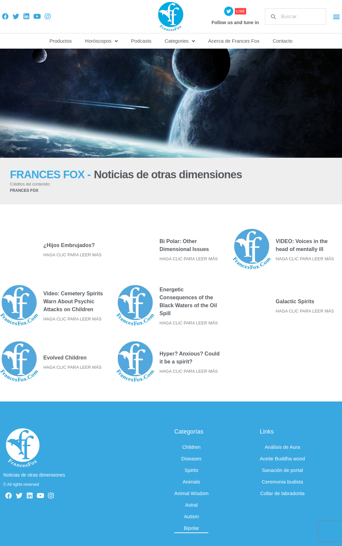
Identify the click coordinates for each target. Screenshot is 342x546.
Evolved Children (65, 357)
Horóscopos (101, 41)
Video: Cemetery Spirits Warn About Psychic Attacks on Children (73, 301)
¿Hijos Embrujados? (69, 245)
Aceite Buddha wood (283, 458)
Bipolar (191, 528)
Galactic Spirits (295, 301)
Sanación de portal (282, 470)
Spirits (191, 470)
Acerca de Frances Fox (233, 41)
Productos (61, 41)
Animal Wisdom (191, 493)
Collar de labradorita (282, 493)
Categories (180, 41)
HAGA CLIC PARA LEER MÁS (72, 254)
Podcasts (141, 41)
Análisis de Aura (283, 447)
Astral (191, 505)
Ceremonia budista (282, 481)
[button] (336, 16)
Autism (191, 516)
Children (191, 447)
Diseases (191, 458)
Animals (191, 481)
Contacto (282, 41)
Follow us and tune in (235, 22)
